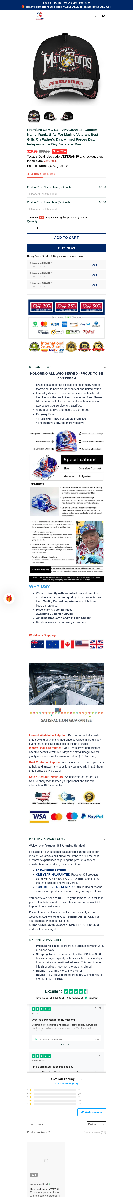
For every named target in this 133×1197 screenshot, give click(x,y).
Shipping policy (36, 1168)
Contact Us (34, 1122)
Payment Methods (38, 1134)
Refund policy (35, 1174)
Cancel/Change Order (40, 1140)
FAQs (30, 1128)
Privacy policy (35, 1156)
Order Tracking (36, 1116)
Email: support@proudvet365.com (48, 1094)
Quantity (32, 205)
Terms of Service (37, 1162)
